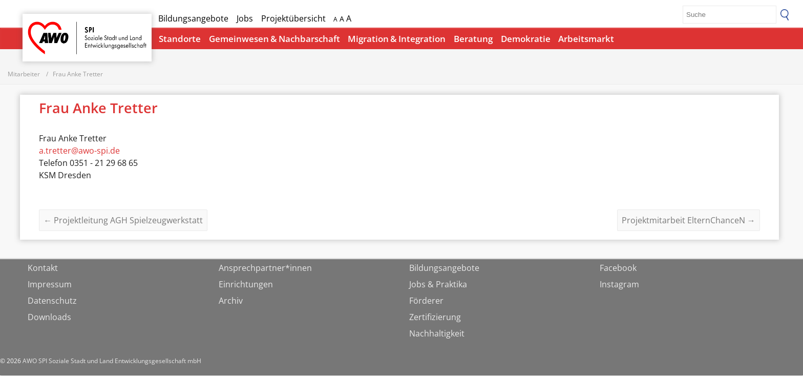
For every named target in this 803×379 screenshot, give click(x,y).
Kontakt (43, 271)
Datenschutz (52, 304)
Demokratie (526, 39)
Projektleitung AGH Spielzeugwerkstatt (123, 223)
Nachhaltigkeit (436, 337)
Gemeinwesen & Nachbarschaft (274, 39)
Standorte (180, 39)
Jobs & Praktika (438, 287)
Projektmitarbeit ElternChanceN (688, 223)
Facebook (618, 271)
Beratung (473, 39)
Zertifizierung (435, 320)
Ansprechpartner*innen (265, 271)
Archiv (231, 304)
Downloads (49, 320)
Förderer (426, 304)
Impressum (50, 287)
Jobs (245, 18)
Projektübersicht (293, 18)
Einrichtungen (246, 287)
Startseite (49, 28)
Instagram (619, 287)
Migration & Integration (397, 39)
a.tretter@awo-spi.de (79, 154)
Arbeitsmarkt (586, 39)
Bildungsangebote (193, 18)
